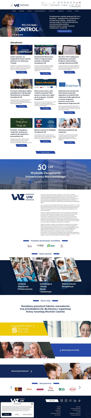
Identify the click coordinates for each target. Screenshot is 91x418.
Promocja (58, 411)
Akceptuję (6, 414)
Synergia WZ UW (77, 410)
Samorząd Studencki (21, 371)
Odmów (17, 414)
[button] (32, 403)
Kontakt (79, 411)
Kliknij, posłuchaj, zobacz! (65, 31)
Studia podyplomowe (76, 408)
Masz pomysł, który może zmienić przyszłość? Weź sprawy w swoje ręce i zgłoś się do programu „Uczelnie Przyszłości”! (44, 95)
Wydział (59, 406)
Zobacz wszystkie (45, 152)
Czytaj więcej (21, 72)
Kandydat (78, 406)
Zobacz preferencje (27, 414)
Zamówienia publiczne (55, 413)
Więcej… (68, 235)
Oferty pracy (58, 415)
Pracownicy (58, 410)
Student (59, 408)
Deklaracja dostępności (75, 413)
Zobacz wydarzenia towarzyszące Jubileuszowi (45, 182)
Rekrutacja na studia (69, 350)
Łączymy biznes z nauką (21, 326)
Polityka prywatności (76, 415)
